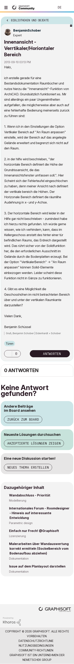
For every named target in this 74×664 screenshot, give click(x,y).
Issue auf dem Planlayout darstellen (37, 566)
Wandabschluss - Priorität (29, 495)
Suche (46, 7)
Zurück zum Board (23, 419)
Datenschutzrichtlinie (36, 640)
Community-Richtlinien (36, 650)
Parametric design (21, 523)
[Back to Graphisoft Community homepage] (24, 7)
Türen (9, 343)
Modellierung (17, 500)
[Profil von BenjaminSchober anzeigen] (27, 30)
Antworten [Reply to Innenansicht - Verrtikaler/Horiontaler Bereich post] (52, 354)
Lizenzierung (17, 536)
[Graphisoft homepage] (55, 609)
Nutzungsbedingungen (36, 645)
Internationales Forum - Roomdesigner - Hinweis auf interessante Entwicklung (39, 513)
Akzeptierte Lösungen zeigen (34, 443)
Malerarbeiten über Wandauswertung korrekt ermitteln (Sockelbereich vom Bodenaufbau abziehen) (39, 548)
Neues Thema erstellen (28, 467)
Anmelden (67, 7)
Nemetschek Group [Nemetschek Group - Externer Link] (37, 659)
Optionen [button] (67, 19)
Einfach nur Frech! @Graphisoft (34, 531)
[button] (8, 353)
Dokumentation (19, 558)
